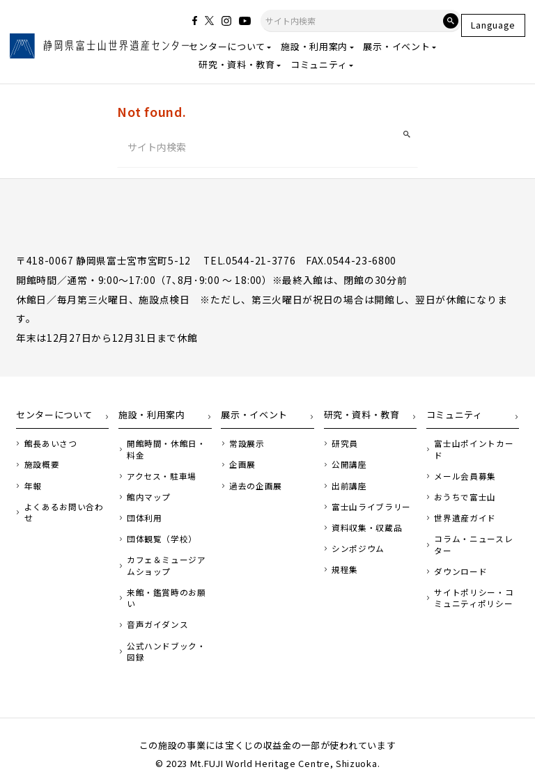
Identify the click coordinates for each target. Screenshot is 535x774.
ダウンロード (458, 558)
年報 (32, 486)
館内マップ (146, 496)
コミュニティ (318, 64)
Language (493, 24)
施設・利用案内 (314, 46)
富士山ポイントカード (474, 445)
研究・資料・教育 (237, 64)
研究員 (344, 445)
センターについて (227, 46)
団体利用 (142, 517)
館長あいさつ (48, 445)
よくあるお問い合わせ (64, 506)
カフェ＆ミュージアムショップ (166, 563)
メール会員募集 (462, 466)
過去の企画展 (252, 486)
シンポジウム (356, 547)
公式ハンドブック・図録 (167, 635)
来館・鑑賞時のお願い (167, 589)
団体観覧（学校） (159, 537)
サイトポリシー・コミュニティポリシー (474, 584)
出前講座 (348, 486)
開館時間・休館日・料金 (167, 450)
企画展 (240, 466)
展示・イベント (396, 46)
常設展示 (244, 445)
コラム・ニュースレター (474, 531)
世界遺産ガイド (462, 506)
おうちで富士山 (462, 486)
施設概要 (40, 466)
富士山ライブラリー (368, 506)
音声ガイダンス (154, 609)
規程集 (344, 567)
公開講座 (348, 466)
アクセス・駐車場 (158, 476)
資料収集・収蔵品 (364, 526)
